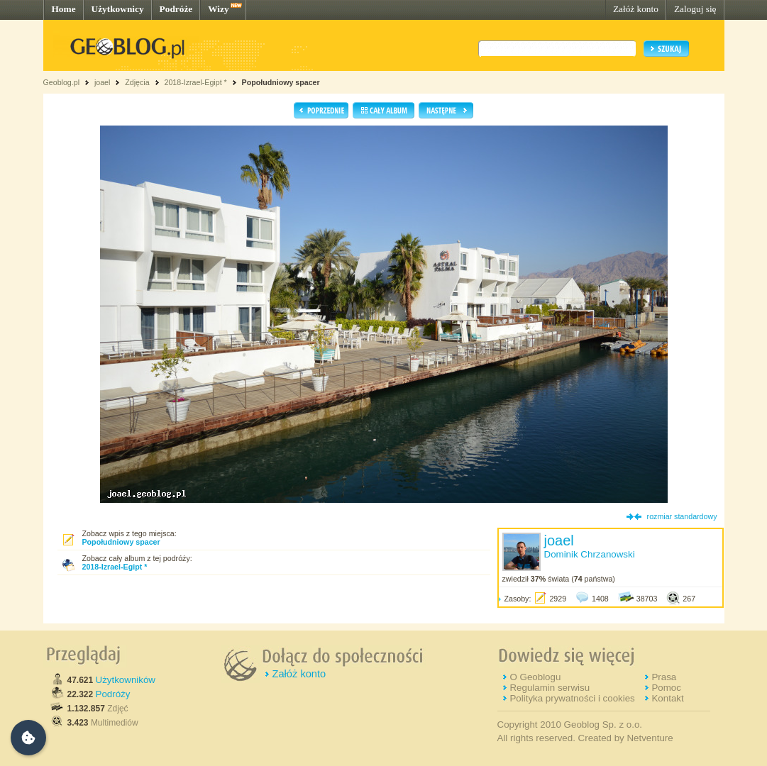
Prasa (663, 677)
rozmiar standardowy (682, 516)
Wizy (218, 9)
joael (102, 82)
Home (64, 9)
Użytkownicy (118, 9)
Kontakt (667, 698)
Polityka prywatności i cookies (571, 698)
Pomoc (665, 687)
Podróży (113, 694)
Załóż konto (635, 9)
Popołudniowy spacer (281, 82)
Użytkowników (125, 680)
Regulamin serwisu (549, 687)
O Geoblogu (535, 677)
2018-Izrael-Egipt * (195, 82)
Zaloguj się (695, 9)
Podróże (176, 9)
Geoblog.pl (61, 82)
